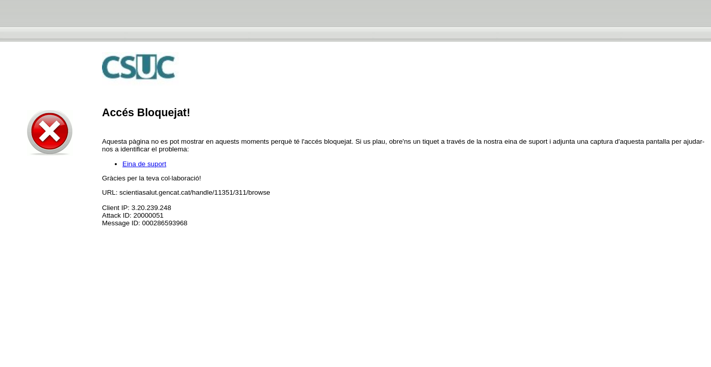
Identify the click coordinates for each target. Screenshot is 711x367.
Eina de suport (144, 164)
